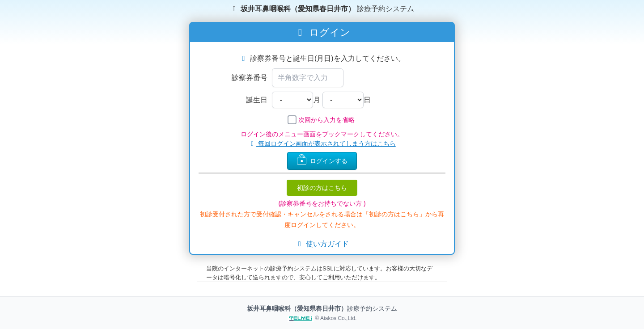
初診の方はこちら (322, 187)
